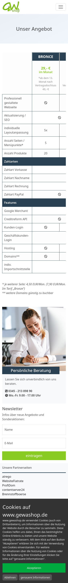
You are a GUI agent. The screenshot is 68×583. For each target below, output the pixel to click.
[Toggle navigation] (61, 7)
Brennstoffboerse (14, 494)
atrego (6, 477)
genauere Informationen (35, 577)
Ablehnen (10, 577)
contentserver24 (13, 490)
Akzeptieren (34, 568)
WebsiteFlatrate (12, 481)
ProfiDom (8, 485)
